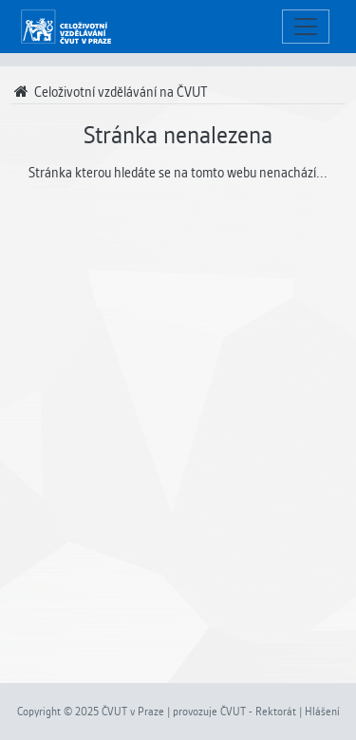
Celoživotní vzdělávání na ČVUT (109, 92)
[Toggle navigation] (305, 27)
